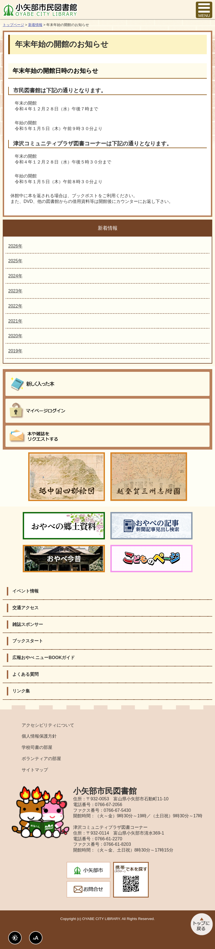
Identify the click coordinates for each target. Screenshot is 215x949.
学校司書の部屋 (37, 747)
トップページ (13, 25)
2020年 (15, 335)
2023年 (15, 291)
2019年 (15, 351)
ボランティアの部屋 (41, 758)
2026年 (15, 246)
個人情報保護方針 (39, 736)
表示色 (15, 938)
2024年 (15, 276)
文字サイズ (36, 938)
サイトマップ (35, 769)
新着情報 (35, 25)
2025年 (15, 260)
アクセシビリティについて (48, 725)
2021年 (15, 321)
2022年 (15, 306)
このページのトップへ (201, 924)
